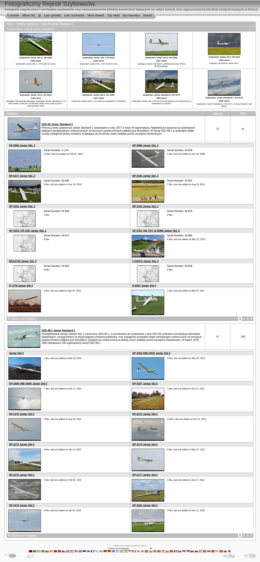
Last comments (74, 15)
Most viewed (95, 15)
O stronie (13, 15)
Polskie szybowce (28, 24)
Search (147, 15)
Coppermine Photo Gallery (135, 546)
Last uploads (52, 15)
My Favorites (131, 15)
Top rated (113, 15)
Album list (28, 15)
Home (10, 24)
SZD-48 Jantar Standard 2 (57, 24)
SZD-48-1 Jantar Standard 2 (58, 330)
